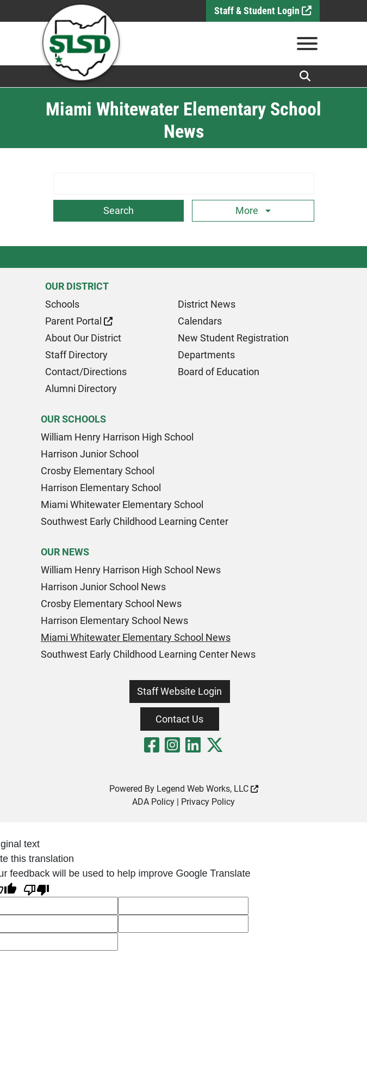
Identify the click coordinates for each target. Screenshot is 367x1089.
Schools (62, 304)
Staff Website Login (179, 691)
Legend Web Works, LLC (207, 789)
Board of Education (218, 371)
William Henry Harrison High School (117, 437)
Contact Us (179, 719)
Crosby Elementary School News (111, 603)
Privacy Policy (208, 802)
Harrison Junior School (90, 454)
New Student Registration (233, 338)
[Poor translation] (36, 889)
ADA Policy (153, 802)
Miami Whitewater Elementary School (122, 504)
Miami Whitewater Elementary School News (136, 637)
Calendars (200, 321)
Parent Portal (79, 321)
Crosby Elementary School (97, 470)
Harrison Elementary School (101, 487)
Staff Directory (76, 354)
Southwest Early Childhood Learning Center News (148, 654)
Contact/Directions (86, 371)
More (247, 210)
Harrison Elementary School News (114, 620)
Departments (206, 354)
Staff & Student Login (263, 10)
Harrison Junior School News (103, 586)
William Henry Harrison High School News (131, 570)
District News (206, 304)
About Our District (83, 338)
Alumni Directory (81, 388)
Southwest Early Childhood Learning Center (134, 521)
